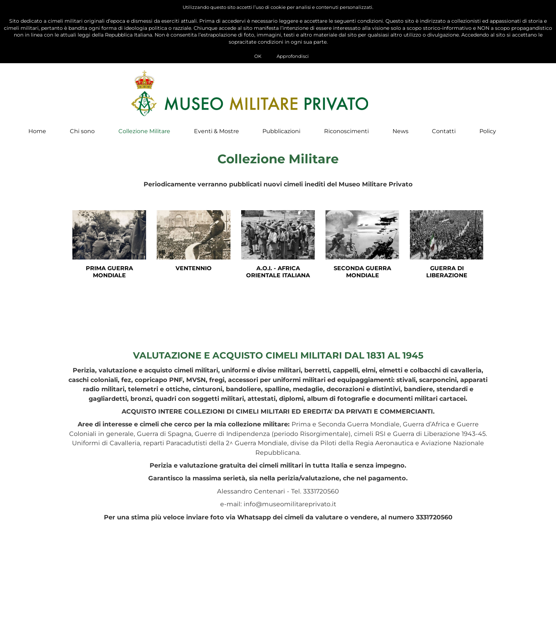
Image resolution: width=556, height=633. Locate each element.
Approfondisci (293, 56)
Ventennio (194, 274)
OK (257, 56)
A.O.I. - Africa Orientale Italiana (278, 278)
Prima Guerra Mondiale (109, 278)
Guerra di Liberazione (446, 278)
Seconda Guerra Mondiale (362, 278)
